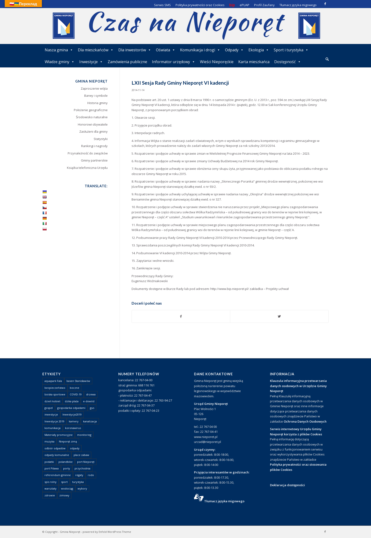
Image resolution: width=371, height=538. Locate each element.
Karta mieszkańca (253, 61)
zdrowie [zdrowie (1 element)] (49, 495)
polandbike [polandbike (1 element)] (65, 462)
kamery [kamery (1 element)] (74, 421)
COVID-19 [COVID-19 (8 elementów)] (76, 394)
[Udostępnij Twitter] (279, 316)
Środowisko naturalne (92, 117)
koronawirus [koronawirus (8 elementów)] (73, 428)
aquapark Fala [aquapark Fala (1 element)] (53, 381)
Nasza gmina (59, 49)
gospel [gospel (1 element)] (48, 408)
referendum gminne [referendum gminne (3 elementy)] (57, 475)
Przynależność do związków (88, 153)
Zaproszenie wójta (94, 88)
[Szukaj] (327, 59)
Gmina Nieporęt (70, 532)
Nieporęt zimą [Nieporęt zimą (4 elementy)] (68, 441)
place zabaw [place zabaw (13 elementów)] (81, 455)
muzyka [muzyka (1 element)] (49, 441)
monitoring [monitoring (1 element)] (84, 435)
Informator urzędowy (173, 61)
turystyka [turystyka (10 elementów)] (78, 482)
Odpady (234, 49)
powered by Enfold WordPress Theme (107, 532)
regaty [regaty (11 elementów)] (79, 475)
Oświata (165, 49)
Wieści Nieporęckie (217, 61)
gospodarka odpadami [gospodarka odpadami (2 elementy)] (71, 408)
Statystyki (101, 139)
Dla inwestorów (134, 49)
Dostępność (287, 61)
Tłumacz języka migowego (224, 501)
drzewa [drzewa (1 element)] (91, 394)
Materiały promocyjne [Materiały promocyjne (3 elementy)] (58, 435)
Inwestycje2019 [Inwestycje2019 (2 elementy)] (72, 414)
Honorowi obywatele (93, 124)
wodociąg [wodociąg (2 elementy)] (67, 488)
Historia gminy (97, 103)
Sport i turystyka (291, 49)
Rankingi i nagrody (94, 146)
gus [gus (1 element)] (92, 408)
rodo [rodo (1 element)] (91, 475)
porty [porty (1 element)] (66, 468)
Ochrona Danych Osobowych (305, 421)
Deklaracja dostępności (287, 485)
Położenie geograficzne (91, 110)
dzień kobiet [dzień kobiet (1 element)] (52, 401)
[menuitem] (327, 59)
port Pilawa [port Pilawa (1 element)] (51, 468)
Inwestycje (91, 61)
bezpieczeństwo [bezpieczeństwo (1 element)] (54, 387)
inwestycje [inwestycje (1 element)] (51, 414)
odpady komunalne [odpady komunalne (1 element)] (56, 455)
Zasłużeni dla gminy (93, 131)
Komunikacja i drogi (200, 49)
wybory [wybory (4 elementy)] (82, 488)
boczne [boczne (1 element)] (74, 387)
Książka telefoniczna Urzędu (87, 168)
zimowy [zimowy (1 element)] (64, 495)
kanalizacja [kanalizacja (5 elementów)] (90, 421)
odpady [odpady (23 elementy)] (75, 448)
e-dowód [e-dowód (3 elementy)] (88, 401)
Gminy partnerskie (94, 160)
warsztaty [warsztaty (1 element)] (50, 488)
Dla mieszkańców (96, 49)
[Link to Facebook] (325, 3)
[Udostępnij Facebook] (181, 316)
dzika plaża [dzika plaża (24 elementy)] (72, 401)
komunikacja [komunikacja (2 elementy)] (52, 428)
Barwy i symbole (96, 95)
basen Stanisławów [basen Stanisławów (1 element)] (78, 381)
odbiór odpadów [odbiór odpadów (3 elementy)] (55, 448)
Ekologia (258, 49)
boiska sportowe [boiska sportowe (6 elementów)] (54, 394)
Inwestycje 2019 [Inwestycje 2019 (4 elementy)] (54, 421)
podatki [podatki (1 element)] (49, 462)
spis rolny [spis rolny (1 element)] (50, 482)
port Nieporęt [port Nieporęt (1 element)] (85, 462)
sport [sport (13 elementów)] (64, 482)
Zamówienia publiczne (127, 61)
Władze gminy (60, 61)
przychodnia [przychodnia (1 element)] (82, 468)
